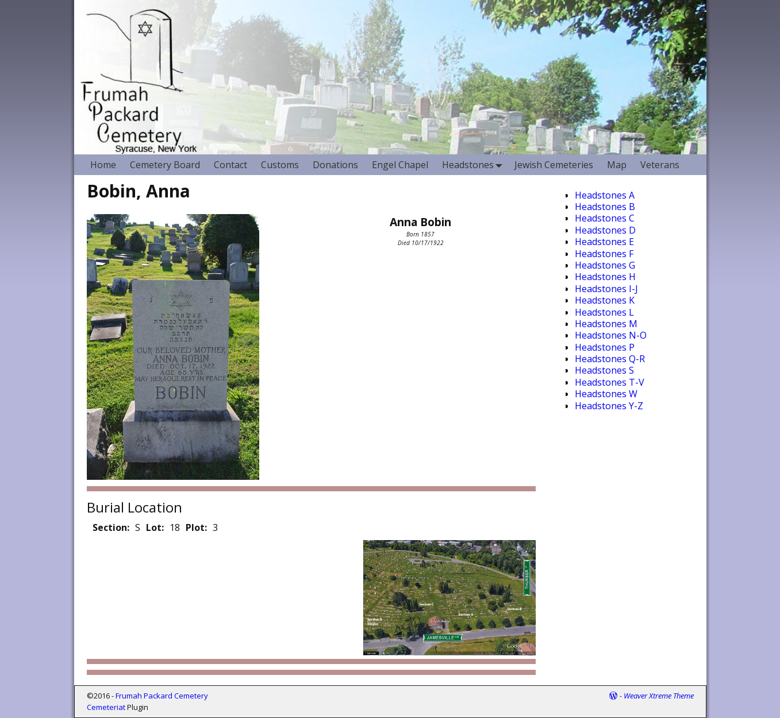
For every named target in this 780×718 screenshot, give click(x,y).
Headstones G (605, 265)
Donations (335, 164)
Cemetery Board (165, 164)
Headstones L (604, 312)
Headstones (475, 164)
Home (103, 164)
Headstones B (605, 206)
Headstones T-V (609, 382)
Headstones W (606, 393)
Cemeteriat (106, 707)
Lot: (155, 527)
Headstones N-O (611, 335)
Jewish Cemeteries (553, 164)
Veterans (659, 164)
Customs (280, 164)
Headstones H (605, 276)
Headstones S (604, 370)
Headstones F (604, 253)
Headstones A (605, 195)
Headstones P (605, 347)
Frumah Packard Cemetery (162, 695)
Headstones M (606, 323)
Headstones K (605, 300)
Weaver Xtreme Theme (659, 695)
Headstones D (605, 230)
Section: (111, 527)
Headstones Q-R (610, 358)
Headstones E (604, 241)
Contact (230, 164)
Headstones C (605, 218)
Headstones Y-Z (609, 405)
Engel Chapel (400, 164)
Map (617, 164)
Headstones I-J (606, 288)
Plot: (196, 527)
